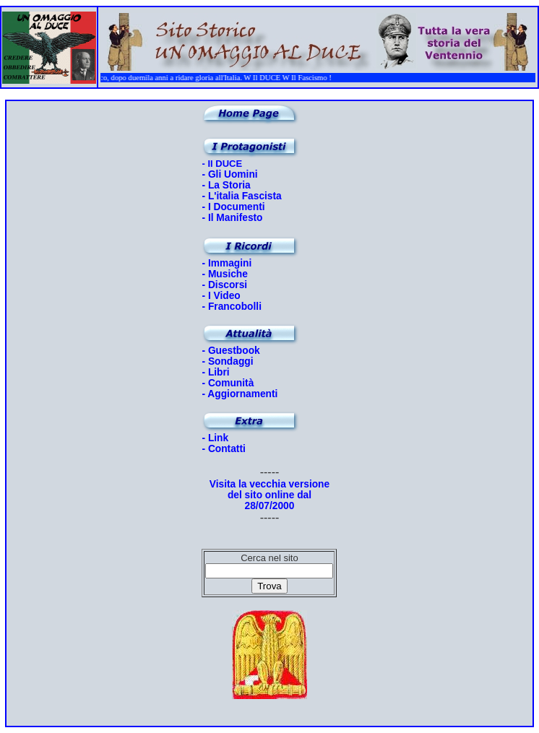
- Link (215, 438)
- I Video (221, 295)
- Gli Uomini (229, 174)
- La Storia (226, 185)
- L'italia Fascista (241, 196)
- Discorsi (224, 284)
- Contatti (223, 448)
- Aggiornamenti (239, 394)
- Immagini (226, 263)
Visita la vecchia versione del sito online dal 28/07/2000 (269, 495)
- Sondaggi (227, 361)
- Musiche (224, 274)
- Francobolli (232, 306)
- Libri (215, 372)
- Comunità (228, 383)
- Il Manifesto (232, 217)
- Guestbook (230, 350)
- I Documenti (233, 206)
